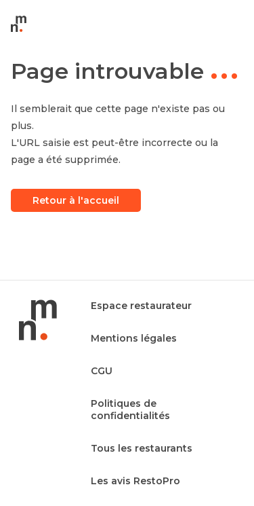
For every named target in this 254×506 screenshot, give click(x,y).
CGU (101, 371)
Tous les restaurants (141, 448)
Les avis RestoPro (135, 481)
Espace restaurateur (141, 306)
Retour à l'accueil (76, 200)
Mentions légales (134, 338)
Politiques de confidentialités (130, 409)
